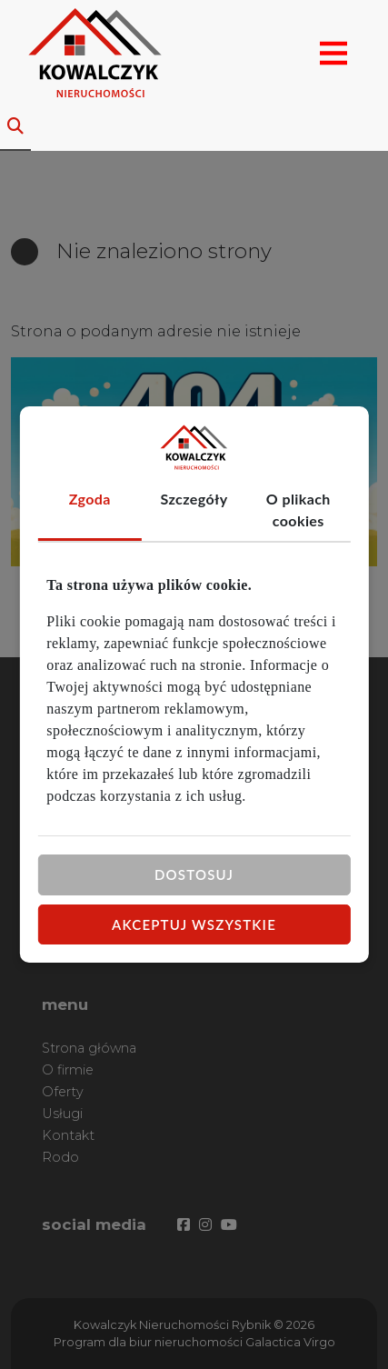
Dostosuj (194, 874)
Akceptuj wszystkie (194, 923)
